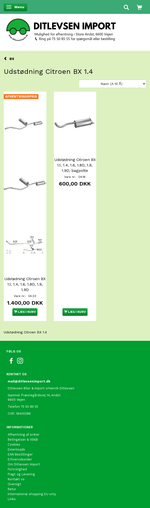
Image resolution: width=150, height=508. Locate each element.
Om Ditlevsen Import (24, 464)
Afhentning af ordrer (23, 434)
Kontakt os (16, 479)
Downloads (16, 449)
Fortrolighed (17, 469)
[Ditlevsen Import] (75, 28)
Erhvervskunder (20, 459)
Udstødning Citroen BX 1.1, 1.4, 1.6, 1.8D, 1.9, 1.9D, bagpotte (75, 165)
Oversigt (14, 484)
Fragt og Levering (21, 474)
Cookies (14, 444)
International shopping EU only (32, 494)
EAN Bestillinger (20, 454)
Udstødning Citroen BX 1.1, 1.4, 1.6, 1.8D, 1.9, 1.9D (25, 284)
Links (12, 499)
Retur (12, 489)
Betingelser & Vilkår (23, 439)
